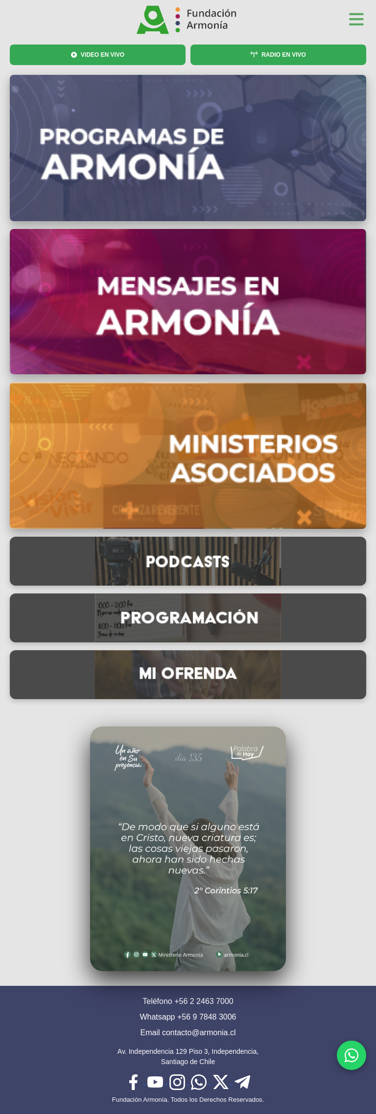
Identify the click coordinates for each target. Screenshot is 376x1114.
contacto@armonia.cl (199, 1032)
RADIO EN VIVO (278, 54)
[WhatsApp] (351, 1055)
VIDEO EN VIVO (97, 54)
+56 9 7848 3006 (206, 1017)
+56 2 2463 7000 (204, 1001)
